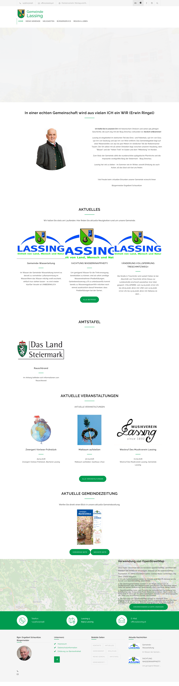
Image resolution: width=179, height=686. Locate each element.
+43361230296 (27, 3)
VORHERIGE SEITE (80, 546)
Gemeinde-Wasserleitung (41, 257)
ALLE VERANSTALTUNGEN (92, 473)
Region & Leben (120, 14)
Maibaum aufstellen (89, 443)
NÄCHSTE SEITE (100, 546)
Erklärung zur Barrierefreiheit (69, 645)
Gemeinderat (98, 645)
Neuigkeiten (88, 14)
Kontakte (97, 639)
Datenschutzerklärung (121, 681)
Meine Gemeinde (72, 14)
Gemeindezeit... (99, 656)
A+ (135, 3)
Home (60, 14)
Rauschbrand (41, 362)
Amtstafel (114, 650)
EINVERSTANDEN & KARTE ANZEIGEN (149, 601)
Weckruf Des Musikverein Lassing (138, 443)
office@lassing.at (47, 3)
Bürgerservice (104, 14)
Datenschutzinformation (67, 641)
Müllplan (112, 645)
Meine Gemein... (99, 650)
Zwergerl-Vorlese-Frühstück (41, 443)
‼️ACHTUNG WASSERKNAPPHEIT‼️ (89, 257)
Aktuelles (109, 639)
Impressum (62, 638)
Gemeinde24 (69, 681)
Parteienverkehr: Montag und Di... (74, 3)
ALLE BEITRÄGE (89, 293)
